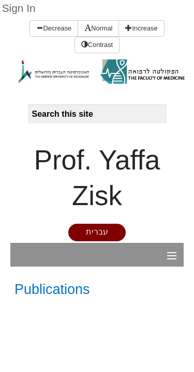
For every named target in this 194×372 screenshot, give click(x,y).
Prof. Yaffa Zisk (97, 178)
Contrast (97, 45)
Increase (141, 28)
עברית (97, 231)
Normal (98, 28)
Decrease (53, 28)
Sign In (19, 8)
